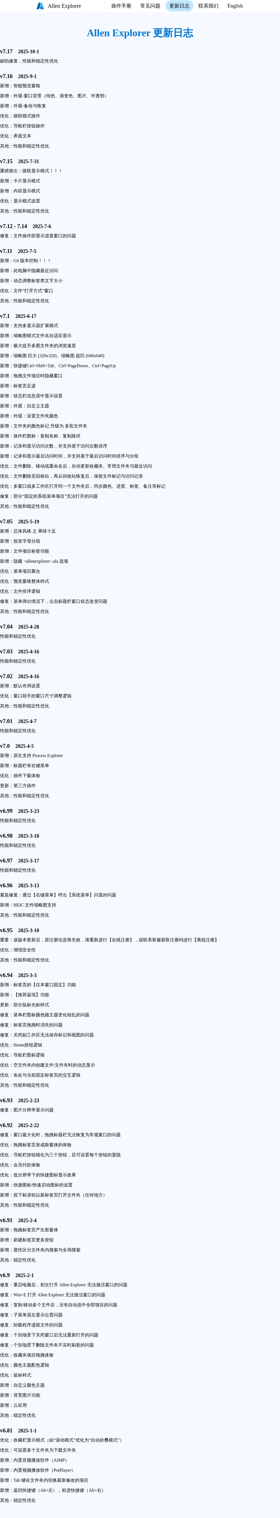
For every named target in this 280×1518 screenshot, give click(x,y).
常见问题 (150, 6)
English (235, 6)
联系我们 (208, 6)
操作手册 (121, 6)
